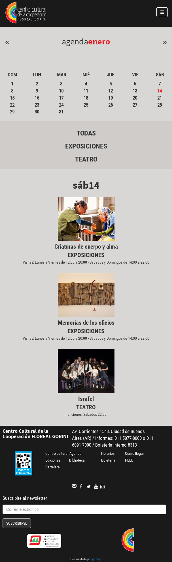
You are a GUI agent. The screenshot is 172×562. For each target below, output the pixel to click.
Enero (99, 41)
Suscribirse (16, 523)
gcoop (96, 559)
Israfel (86, 398)
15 (12, 98)
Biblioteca (77, 460)
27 (135, 105)
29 (12, 112)
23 (37, 105)
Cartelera (52, 467)
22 (12, 105)
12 (110, 91)
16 (37, 98)
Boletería (108, 460)
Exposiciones (86, 146)
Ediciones (52, 460)
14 (159, 91)
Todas (86, 133)
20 (135, 98)
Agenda (75, 453)
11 (86, 91)
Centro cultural (56, 453)
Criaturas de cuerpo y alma (86, 246)
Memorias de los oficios (86, 322)
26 (110, 105)
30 (37, 112)
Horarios (107, 453)
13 (135, 91)
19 (110, 98)
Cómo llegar (134, 453)
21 (159, 98)
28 (159, 105)
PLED (129, 460)
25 (86, 105)
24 (61, 105)
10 (61, 91)
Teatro (86, 159)
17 (61, 98)
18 (86, 98)
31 (61, 112)
